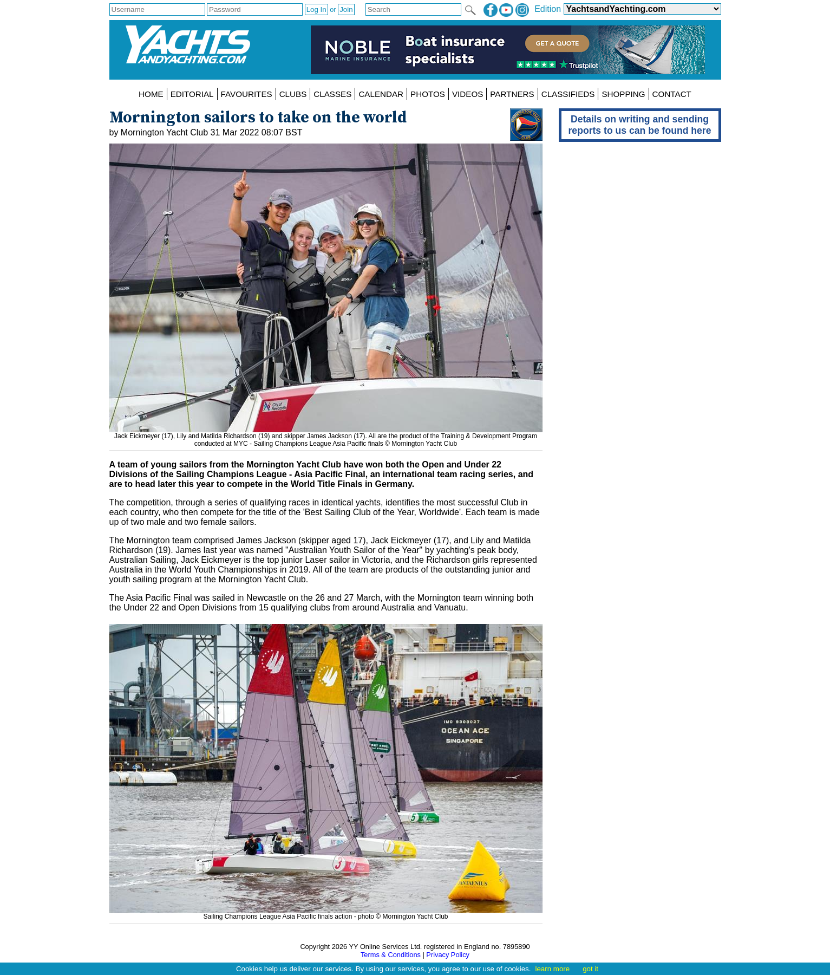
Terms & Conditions (391, 955)
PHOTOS (427, 94)
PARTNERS (512, 94)
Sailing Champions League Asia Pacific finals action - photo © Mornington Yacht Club (326, 912)
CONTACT (671, 94)
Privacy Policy (447, 955)
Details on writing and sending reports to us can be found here (639, 125)
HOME (151, 94)
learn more (552, 969)
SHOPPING (623, 94)
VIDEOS (467, 94)
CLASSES (332, 94)
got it (590, 969)
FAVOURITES (246, 94)
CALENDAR (380, 94)
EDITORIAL (192, 94)
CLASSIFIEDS (568, 94)
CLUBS (293, 94)
